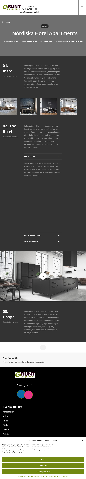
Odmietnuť (43, 465)
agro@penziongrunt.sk (29, 12)
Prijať (43, 459)
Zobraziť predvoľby (43, 472)
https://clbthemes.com (74, 41)
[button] (83, 440)
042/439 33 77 (31, 9)
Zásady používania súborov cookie (29, 476)
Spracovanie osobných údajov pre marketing (54, 476)
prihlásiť (47, 309)
